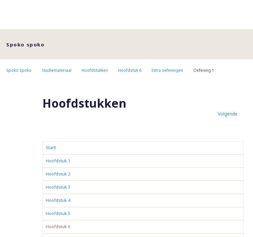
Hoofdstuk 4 (58, 200)
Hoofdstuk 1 (58, 161)
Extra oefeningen (167, 70)
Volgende (228, 114)
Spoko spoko (19, 70)
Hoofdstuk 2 (58, 174)
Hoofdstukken (95, 70)
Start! (51, 147)
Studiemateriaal (56, 70)
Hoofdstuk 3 (58, 187)
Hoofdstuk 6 (129, 70)
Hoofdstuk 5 (58, 213)
